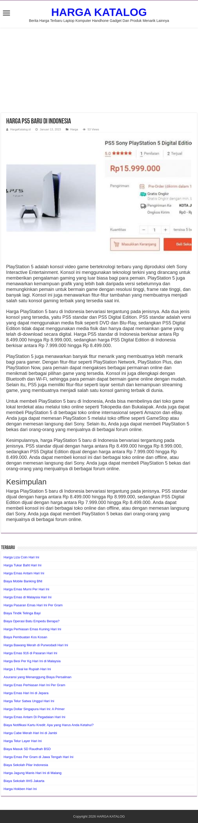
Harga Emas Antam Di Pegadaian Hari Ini (34, 717)
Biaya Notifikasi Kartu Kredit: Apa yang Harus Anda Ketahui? (49, 725)
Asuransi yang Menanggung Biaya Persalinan (37, 677)
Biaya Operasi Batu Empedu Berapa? (32, 621)
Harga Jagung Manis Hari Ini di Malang (33, 773)
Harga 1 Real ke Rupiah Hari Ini (27, 669)
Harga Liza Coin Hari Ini (21, 557)
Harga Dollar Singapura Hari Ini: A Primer (34, 709)
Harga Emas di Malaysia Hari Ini (28, 597)
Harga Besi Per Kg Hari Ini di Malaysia (32, 661)
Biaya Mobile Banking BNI (23, 581)
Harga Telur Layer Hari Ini (23, 741)
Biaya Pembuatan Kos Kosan (25, 637)
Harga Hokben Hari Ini (20, 789)
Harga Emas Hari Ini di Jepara (26, 693)
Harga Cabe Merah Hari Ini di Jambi (30, 733)
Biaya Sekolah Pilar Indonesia (26, 765)
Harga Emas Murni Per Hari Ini (26, 589)
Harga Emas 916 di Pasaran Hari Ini (30, 653)
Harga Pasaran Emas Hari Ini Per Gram (33, 605)
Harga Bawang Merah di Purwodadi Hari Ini (36, 645)
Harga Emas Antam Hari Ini (24, 573)
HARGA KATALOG (99, 12)
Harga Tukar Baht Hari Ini (23, 565)
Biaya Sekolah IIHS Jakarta (24, 781)
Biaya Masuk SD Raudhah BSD (27, 749)
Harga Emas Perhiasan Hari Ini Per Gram (34, 685)
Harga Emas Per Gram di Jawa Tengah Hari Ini (38, 757)
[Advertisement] (99, 70)
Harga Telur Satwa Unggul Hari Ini (29, 701)
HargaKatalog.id (20, 129)
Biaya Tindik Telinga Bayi (22, 613)
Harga (74, 129)
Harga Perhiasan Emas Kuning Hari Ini (32, 629)
